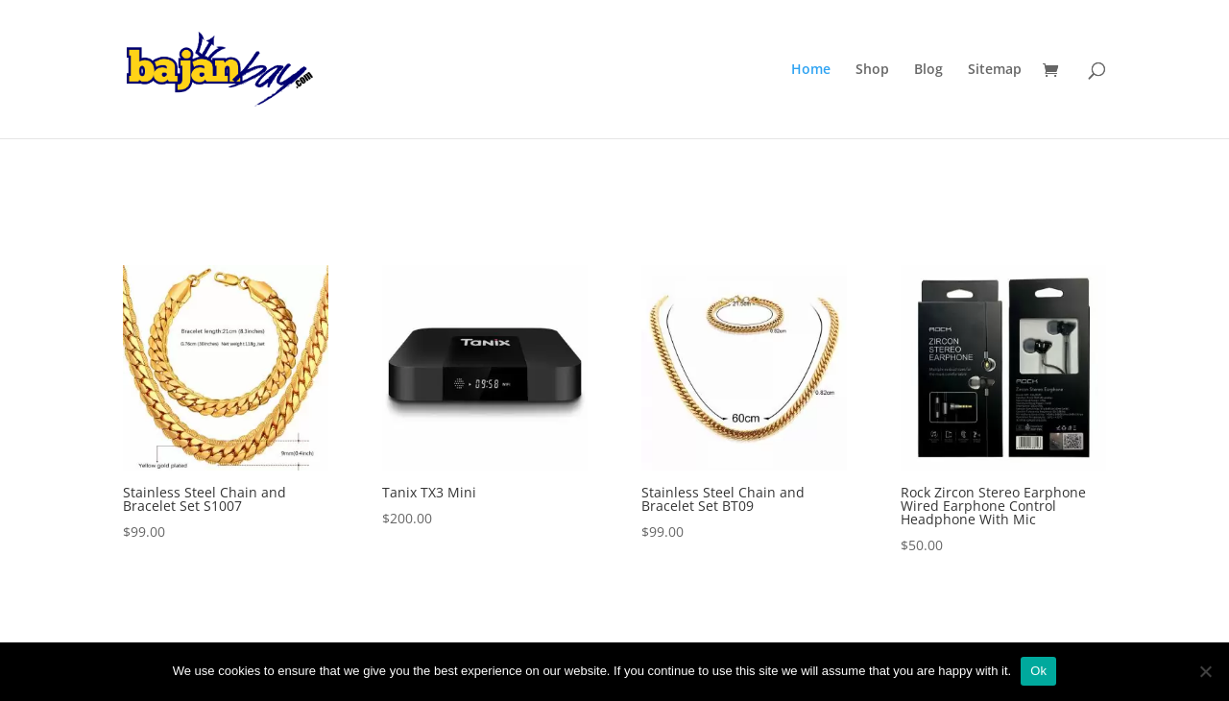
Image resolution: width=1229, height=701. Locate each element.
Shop (872, 70)
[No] (1205, 671)
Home (811, 70)
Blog (928, 70)
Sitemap (995, 70)
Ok (1038, 671)
